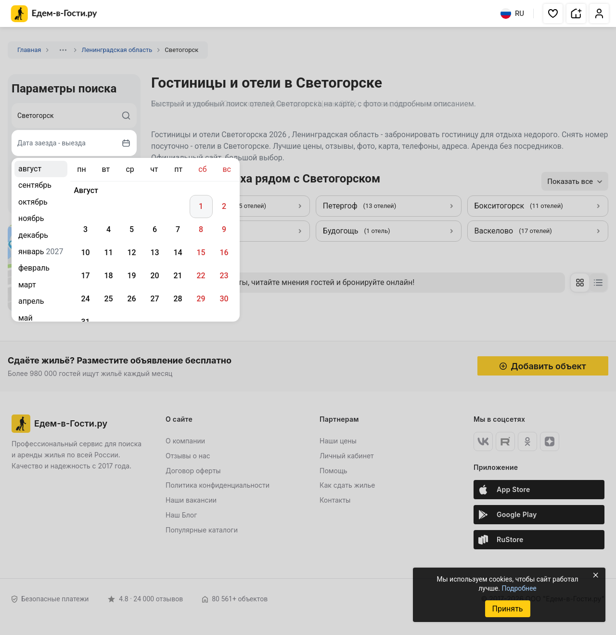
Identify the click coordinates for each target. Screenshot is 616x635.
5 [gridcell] (131, 229)
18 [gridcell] (108, 275)
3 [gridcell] (85, 229)
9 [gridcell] (224, 229)
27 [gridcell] (154, 298)
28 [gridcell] (177, 298)
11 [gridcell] (108, 252)
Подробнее (518, 588)
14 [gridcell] (177, 252)
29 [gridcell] (200, 298)
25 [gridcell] (108, 298)
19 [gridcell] (131, 275)
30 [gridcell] (223, 298)
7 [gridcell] (178, 229)
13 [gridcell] (154, 252)
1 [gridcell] (201, 206)
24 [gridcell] (85, 298)
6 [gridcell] (155, 229)
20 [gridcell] (154, 275)
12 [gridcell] (131, 252)
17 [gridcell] (85, 275)
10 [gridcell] (85, 252)
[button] (553, 13)
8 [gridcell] (201, 229)
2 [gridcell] (224, 206)
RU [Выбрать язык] (512, 13)
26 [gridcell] (131, 298)
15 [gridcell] (200, 252)
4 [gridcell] (108, 229)
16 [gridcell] (223, 252)
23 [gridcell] (223, 275)
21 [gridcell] (177, 275)
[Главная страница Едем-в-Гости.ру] (54, 13)
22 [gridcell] (200, 275)
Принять (507, 608)
